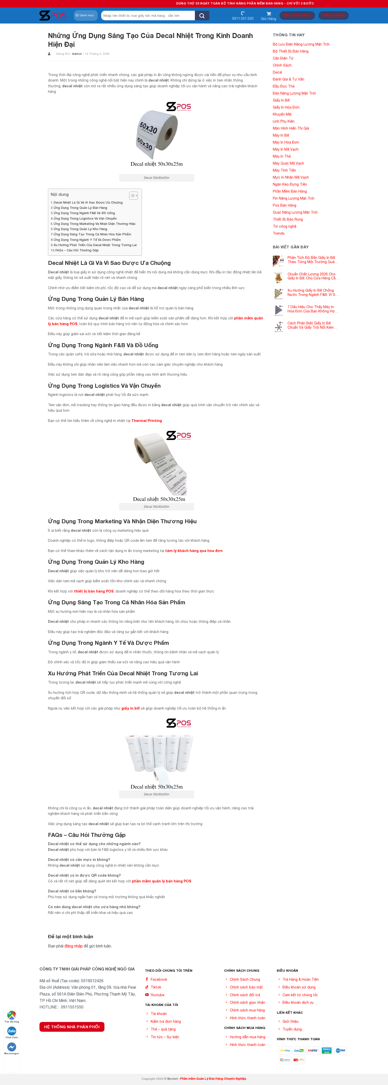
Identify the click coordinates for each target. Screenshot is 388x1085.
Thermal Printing (146, 420)
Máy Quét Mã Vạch (288, 163)
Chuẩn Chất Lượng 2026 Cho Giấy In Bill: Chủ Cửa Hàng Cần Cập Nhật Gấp (313, 276)
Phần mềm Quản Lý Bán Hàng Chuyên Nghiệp (213, 1078)
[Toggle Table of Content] (131, 195)
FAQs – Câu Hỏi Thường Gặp (77, 250)
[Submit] (202, 15)
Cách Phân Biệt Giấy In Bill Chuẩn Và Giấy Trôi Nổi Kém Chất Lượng (311, 325)
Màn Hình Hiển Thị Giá (291, 128)
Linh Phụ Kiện (284, 121)
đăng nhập (73, 946)
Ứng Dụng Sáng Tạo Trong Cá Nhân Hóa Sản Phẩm (92, 234)
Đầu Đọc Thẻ (284, 86)
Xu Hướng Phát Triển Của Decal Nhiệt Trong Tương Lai (95, 245)
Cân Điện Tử (283, 58)
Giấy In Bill (281, 100)
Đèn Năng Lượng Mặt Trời (294, 93)
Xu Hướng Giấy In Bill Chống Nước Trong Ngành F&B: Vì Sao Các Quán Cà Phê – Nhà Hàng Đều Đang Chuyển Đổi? (314, 292)
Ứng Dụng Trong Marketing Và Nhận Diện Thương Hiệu (94, 224)
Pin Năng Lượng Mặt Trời (293, 198)
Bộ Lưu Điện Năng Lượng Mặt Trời (301, 44)
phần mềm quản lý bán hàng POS (161, 881)
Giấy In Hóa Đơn (286, 107)
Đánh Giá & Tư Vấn (288, 79)
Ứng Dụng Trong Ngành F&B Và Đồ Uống (84, 213)
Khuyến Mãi (282, 114)
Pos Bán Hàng (284, 205)
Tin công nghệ (284, 226)
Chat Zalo (11, 1032)
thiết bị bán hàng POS (94, 591)
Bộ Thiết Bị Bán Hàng (291, 51)
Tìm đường (11, 1017)
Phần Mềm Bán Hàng (290, 191)
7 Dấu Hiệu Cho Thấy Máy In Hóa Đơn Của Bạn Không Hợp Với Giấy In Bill (312, 309)
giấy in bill (130, 708)
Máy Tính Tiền (284, 170)
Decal (277, 72)
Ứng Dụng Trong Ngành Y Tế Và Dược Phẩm (87, 240)
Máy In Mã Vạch (286, 149)
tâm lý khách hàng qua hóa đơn (194, 551)
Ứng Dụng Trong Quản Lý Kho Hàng (80, 229)
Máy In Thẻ (282, 156)
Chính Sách (282, 65)
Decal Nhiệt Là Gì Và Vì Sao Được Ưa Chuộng (88, 202)
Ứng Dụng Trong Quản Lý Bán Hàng (80, 208)
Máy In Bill (281, 135)
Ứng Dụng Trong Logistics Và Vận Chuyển (85, 218)
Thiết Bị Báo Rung (288, 219)
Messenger (11, 1048)
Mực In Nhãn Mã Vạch (291, 177)
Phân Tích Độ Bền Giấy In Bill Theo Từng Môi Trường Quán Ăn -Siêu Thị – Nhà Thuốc (312, 260)
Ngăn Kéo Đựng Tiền (290, 184)
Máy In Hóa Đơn (286, 142)
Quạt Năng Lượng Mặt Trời (295, 212)
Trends (279, 233)
